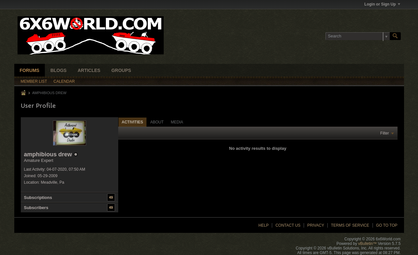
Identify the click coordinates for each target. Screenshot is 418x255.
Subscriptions (38, 197)
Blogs (58, 70)
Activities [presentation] (132, 122)
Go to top (387, 225)
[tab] (132, 122)
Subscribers (36, 207)
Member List (34, 81)
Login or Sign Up (382, 4)
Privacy (315, 225)
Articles (89, 70)
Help (264, 225)
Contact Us (287, 225)
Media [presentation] (177, 122)
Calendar (64, 81)
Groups (121, 70)
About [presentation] (157, 122)
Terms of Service (350, 225)
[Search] (357, 36)
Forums (30, 70)
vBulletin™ (367, 243)
